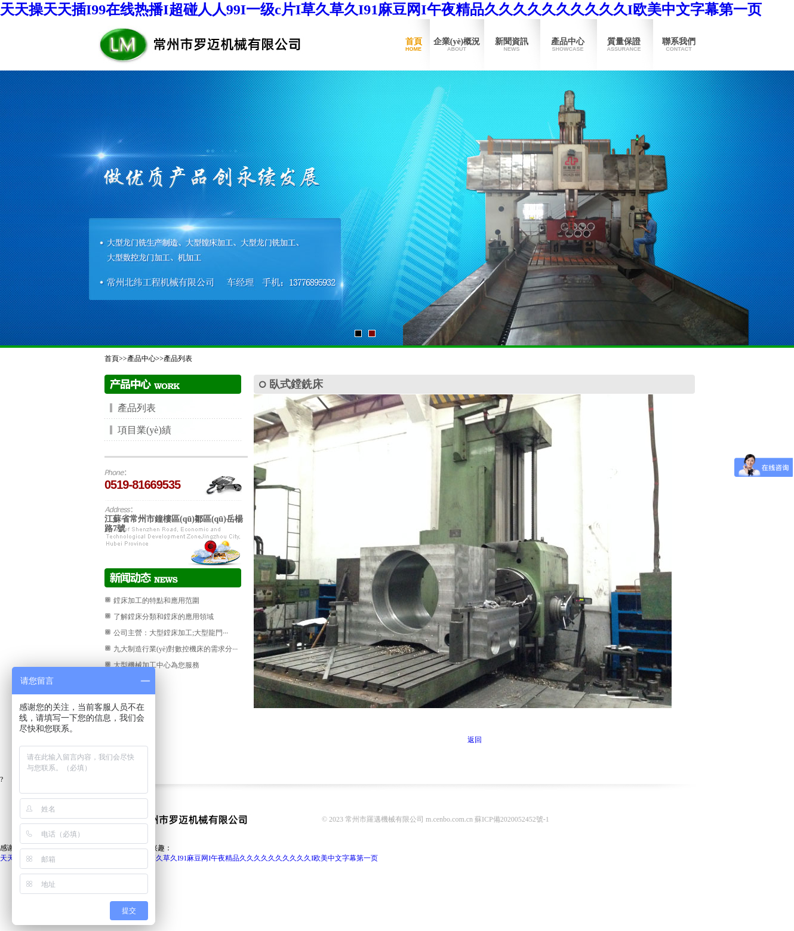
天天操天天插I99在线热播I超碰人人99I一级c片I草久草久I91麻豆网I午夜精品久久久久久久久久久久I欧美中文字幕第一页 (381, 9)
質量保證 (624, 45)
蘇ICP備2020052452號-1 (512, 819)
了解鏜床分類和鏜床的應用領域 (163, 616)
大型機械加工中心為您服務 (156, 665)
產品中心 (568, 45)
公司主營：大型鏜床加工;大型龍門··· (170, 633)
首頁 (413, 45)
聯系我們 (679, 45)
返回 (474, 740)
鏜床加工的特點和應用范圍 (156, 600)
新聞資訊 (512, 45)
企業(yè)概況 (457, 45)
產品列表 (178, 358)
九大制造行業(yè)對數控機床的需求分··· (175, 649)
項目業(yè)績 (144, 430)
